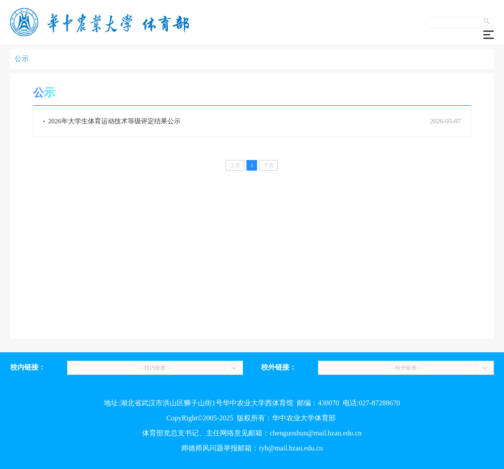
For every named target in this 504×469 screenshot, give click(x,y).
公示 (22, 58)
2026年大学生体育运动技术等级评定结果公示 (112, 121)
